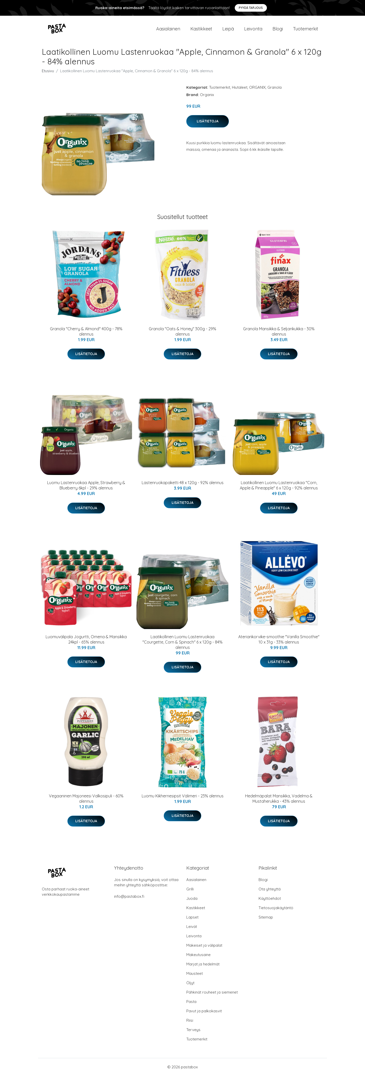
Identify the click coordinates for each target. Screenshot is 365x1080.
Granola (274, 91)
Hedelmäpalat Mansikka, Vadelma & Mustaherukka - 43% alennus (279, 803)
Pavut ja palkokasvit (204, 1015)
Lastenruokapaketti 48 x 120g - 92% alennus (183, 486)
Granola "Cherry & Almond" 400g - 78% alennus (86, 336)
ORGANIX (257, 91)
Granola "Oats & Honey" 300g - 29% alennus (182, 336)
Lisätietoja (207, 125)
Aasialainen (168, 31)
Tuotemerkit (305, 31)
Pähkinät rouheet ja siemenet (212, 996)
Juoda (191, 902)
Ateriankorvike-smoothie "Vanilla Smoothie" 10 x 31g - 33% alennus (278, 643)
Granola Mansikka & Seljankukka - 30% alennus (279, 336)
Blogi (277, 31)
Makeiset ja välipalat (204, 949)
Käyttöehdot (270, 902)
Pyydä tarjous (251, 8)
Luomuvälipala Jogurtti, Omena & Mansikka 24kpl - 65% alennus (86, 643)
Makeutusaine (198, 959)
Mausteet (194, 977)
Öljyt (190, 987)
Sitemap (266, 921)
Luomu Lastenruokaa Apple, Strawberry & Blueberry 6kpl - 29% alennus (86, 489)
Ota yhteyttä (270, 893)
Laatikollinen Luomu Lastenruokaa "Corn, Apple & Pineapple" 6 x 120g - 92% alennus (279, 489)
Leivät (191, 930)
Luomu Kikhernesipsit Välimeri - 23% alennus (183, 800)
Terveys (193, 1034)
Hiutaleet (239, 91)
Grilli (190, 893)
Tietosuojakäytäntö (276, 912)
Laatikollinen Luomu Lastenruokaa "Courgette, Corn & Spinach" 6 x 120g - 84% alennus (182, 646)
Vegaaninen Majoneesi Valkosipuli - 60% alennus (86, 803)
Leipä (228, 31)
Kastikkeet (201, 31)
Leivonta (253, 31)
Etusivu (48, 75)
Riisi (189, 1024)
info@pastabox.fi (129, 900)
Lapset (192, 921)
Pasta (191, 1005)
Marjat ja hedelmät (203, 968)
